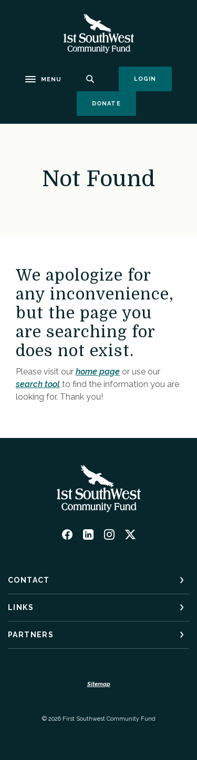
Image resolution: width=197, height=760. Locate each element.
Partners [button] (31, 634)
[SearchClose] (90, 78)
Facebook (67, 534)
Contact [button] (29, 580)
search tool (38, 384)
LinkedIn (88, 534)
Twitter (130, 534)
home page (98, 372)
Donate (114, 103)
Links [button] (21, 607)
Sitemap (98, 684)
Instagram (109, 534)
